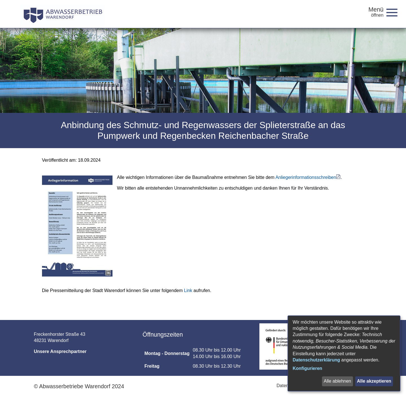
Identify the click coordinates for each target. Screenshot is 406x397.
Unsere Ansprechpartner (60, 351)
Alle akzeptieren (374, 381)
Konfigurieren (307, 368)
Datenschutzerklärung (316, 359)
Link (188, 290)
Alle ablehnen (337, 381)
